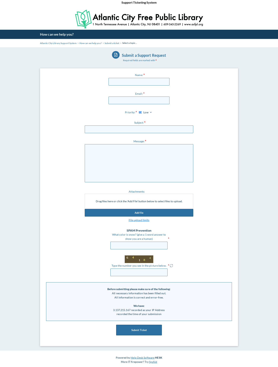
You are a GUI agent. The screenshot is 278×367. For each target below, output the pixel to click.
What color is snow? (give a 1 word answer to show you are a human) (139, 236)
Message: (139, 141)
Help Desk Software (142, 357)
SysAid (153, 361)
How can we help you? (57, 34)
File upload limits (139, 220)
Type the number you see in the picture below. (139, 265)
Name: (139, 75)
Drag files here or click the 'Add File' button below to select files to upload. (139, 201)
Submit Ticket (139, 330)
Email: (139, 93)
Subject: (139, 122)
